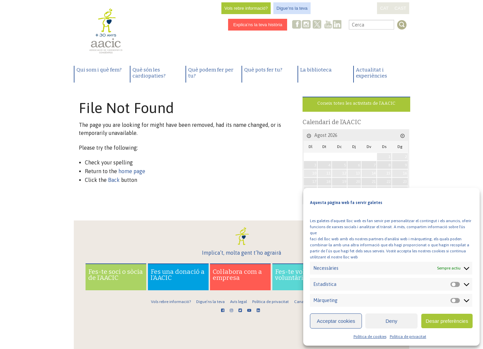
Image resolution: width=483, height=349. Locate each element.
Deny (391, 321)
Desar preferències (447, 321)
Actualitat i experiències (371, 73)
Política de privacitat (408, 336)
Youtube (328, 25)
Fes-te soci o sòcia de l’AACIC (115, 275)
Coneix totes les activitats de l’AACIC (356, 103)
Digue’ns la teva (292, 8)
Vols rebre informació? (246, 8)
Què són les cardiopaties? (149, 73)
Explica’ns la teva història (257, 24)
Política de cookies (370, 336)
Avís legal (238, 301)
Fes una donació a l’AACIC (178, 275)
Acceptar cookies (336, 321)
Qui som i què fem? (99, 70)
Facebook (297, 25)
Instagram (307, 25)
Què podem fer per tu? (210, 73)
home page (131, 171)
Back (114, 180)
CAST (400, 8)
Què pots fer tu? (263, 70)
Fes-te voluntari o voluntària (302, 275)
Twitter (317, 25)
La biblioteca (316, 70)
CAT (384, 8)
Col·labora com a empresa (237, 275)
